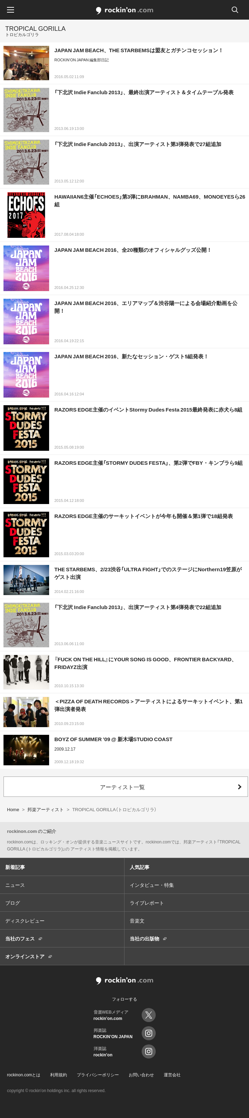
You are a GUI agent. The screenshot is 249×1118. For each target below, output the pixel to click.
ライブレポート (147, 902)
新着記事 (15, 866)
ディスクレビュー (25, 920)
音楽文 (137, 920)
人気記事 (139, 866)
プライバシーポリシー (98, 1074)
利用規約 (58, 1074)
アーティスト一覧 (122, 786)
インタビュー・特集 (152, 884)
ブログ (12, 902)
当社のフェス (20, 938)
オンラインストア (25, 956)
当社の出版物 (144, 938)
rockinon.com (125, 11)
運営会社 (172, 1074)
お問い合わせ (141, 1074)
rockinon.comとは (23, 1074)
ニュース (15, 884)
